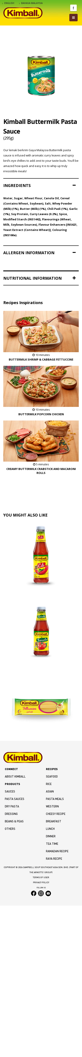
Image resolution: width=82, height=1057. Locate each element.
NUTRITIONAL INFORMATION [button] (39, 278)
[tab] (41, 185)
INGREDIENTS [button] (39, 185)
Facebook (73, 8)
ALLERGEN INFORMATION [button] (39, 252)
